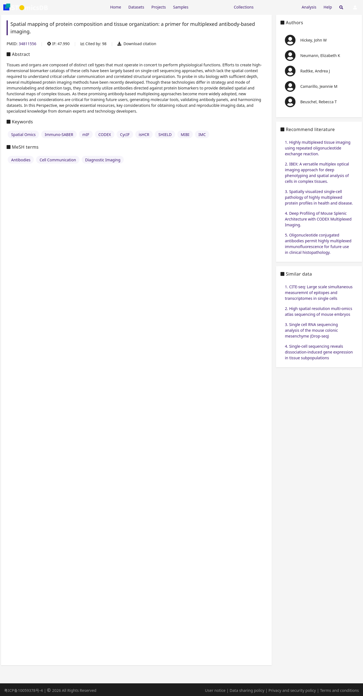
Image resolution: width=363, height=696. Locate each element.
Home (115, 7)
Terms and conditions (339, 690)
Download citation (136, 43)
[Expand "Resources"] (211, 6)
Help (328, 7)
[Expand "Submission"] (277, 6)
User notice (215, 690)
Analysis (309, 7)
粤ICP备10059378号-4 (23, 690)
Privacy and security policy (292, 690)
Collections (244, 7)
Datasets (136, 7)
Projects (159, 7)
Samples (180, 7)
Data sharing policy (247, 690)
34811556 (27, 43)
